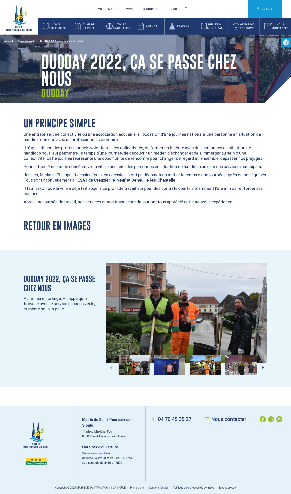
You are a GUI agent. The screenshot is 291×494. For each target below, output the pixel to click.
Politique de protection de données (193, 487)
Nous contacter (225, 419)
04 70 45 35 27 (171, 419)
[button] (286, 42)
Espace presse (227, 487)
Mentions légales (158, 487)
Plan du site (137, 487)
